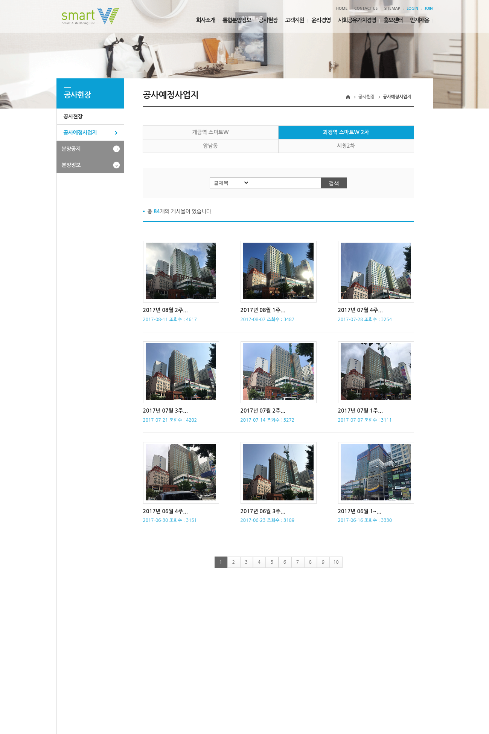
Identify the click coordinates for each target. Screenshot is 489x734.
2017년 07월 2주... (263, 410)
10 (336, 562)
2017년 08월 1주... (263, 310)
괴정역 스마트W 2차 (346, 132)
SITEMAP (392, 8)
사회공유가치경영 (357, 20)
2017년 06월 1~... (359, 511)
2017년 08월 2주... (165, 310)
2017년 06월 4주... (165, 511)
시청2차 (346, 145)
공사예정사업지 (80, 132)
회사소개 (205, 20)
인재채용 (419, 20)
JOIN (429, 8)
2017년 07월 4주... (360, 310)
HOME (342, 8)
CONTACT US (366, 8)
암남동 (210, 145)
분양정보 (71, 165)
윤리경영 (320, 20)
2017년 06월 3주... (263, 511)
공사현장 (268, 20)
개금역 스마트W (210, 132)
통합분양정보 (236, 20)
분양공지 (71, 148)
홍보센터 (393, 20)
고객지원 (294, 20)
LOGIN (412, 8)
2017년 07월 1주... (360, 410)
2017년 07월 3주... (165, 410)
